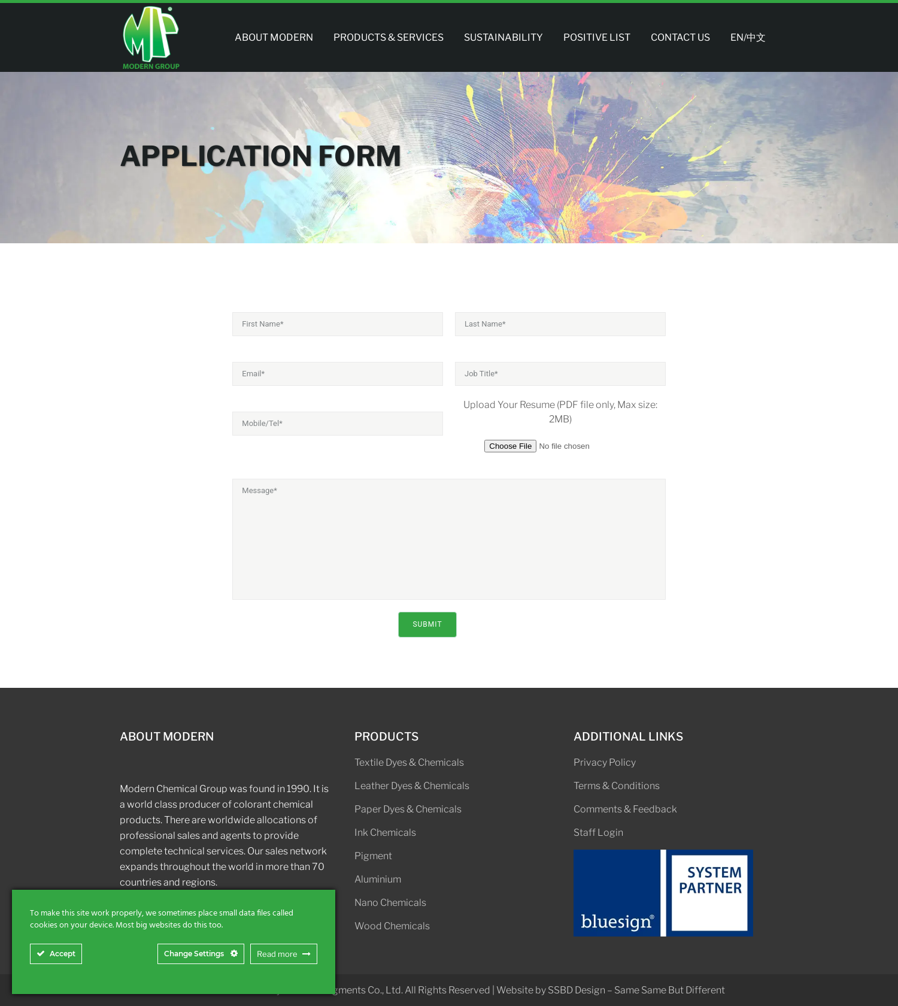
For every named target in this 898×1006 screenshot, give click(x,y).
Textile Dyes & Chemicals (409, 762)
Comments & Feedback (625, 809)
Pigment (373, 856)
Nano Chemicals (390, 902)
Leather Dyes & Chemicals (411, 785)
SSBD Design (576, 990)
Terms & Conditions (617, 785)
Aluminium (377, 879)
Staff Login (598, 832)
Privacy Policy (605, 762)
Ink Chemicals (385, 832)
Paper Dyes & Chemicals (408, 809)
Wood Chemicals (392, 926)
